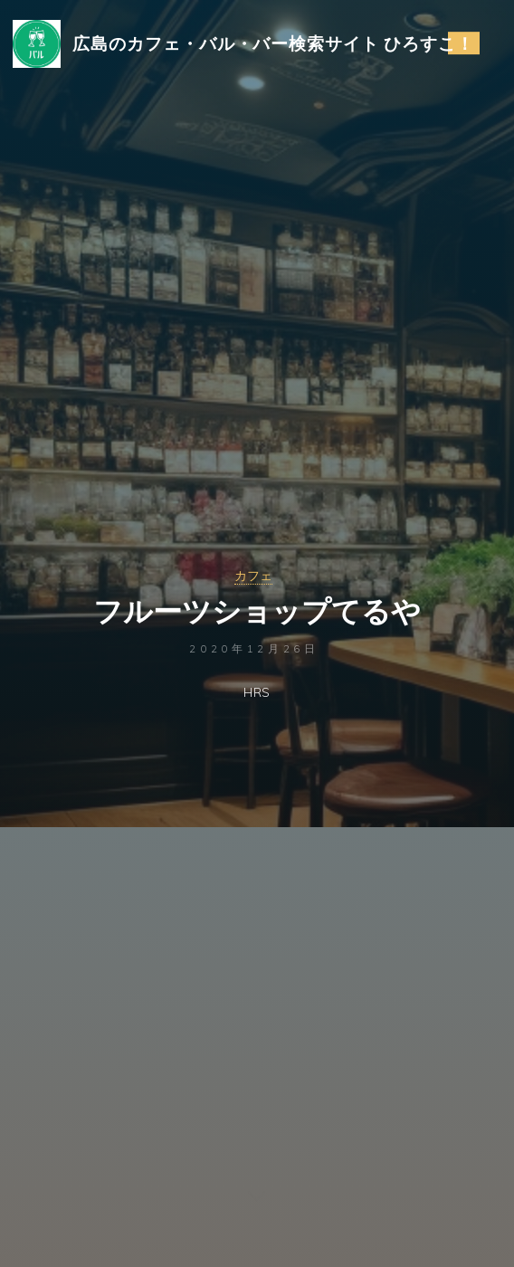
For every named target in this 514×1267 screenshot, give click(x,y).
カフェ (253, 575)
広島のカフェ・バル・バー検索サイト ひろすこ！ (273, 43)
